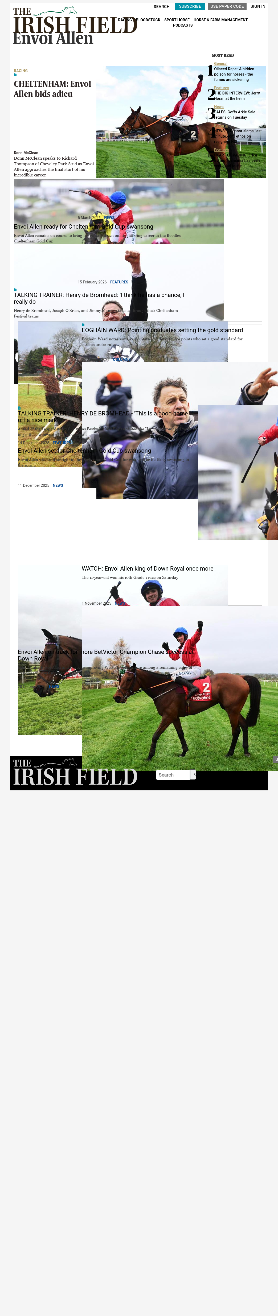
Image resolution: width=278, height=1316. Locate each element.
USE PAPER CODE (227, 6)
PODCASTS (183, 25)
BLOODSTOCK (148, 20)
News (109, 218)
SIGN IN (258, 6)
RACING (125, 20)
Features (119, 282)
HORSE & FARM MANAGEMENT (221, 20)
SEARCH (162, 6)
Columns (122, 359)
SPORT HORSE (177, 20)
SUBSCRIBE (190, 6)
